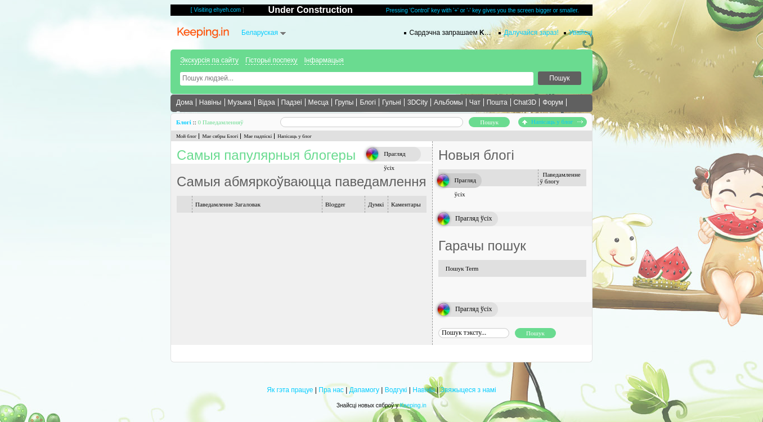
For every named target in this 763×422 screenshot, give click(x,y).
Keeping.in (413, 405)
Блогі (368, 102)
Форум (552, 102)
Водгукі (396, 390)
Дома (184, 102)
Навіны (210, 102)
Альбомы (448, 102)
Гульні (391, 102)
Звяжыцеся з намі (468, 390)
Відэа (266, 102)
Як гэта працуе (290, 390)
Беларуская (259, 33)
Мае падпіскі (258, 136)
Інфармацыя (324, 60)
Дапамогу (364, 390)
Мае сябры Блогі (220, 136)
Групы (344, 102)
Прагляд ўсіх (473, 218)
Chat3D (525, 102)
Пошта (497, 102)
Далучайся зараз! (531, 33)
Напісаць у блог (552, 121)
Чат (475, 102)
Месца (318, 102)
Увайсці (581, 33)
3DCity (417, 102)
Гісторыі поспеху (271, 60)
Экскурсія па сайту (209, 60)
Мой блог (186, 136)
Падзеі (291, 102)
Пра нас (331, 390)
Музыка (240, 102)
